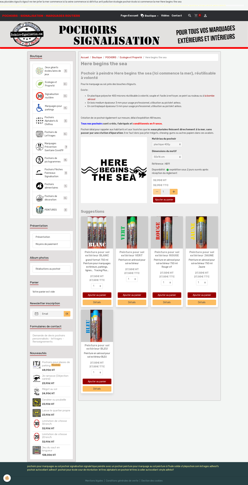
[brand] (41, 16)
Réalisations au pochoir (48, 268)
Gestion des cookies (152, 480)
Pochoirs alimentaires (51, 186)
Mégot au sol (49, 389)
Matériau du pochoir (164, 138)
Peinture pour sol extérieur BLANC (97, 253)
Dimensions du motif (164, 151)
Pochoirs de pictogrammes (51, 160)
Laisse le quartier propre (56, 410)
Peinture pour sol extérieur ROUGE (167, 253)
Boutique (148, 15)
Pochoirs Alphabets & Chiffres (51, 121)
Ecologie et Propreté (131, 57)
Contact (177, 15)
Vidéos (165, 15)
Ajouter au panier (164, 199)
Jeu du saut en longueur (51, 449)
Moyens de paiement (47, 244)
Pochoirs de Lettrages (51, 134)
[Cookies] (7, 478)
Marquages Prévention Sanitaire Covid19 (51, 147)
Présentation (43, 237)
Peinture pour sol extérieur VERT (132, 253)
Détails (97, 302)
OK (67, 313)
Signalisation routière (51, 96)
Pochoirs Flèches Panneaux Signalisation (52, 173)
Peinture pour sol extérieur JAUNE (201, 253)
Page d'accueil (129, 15)
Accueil (85, 57)
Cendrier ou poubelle (54, 399)
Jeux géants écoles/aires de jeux (52, 71)
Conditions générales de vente (122, 480)
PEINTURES (51, 210)
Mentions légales (94, 480)
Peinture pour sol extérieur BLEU (97, 347)
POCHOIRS (110, 57)
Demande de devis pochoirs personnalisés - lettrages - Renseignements (49, 338)
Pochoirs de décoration (51, 198)
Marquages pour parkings (51, 108)
